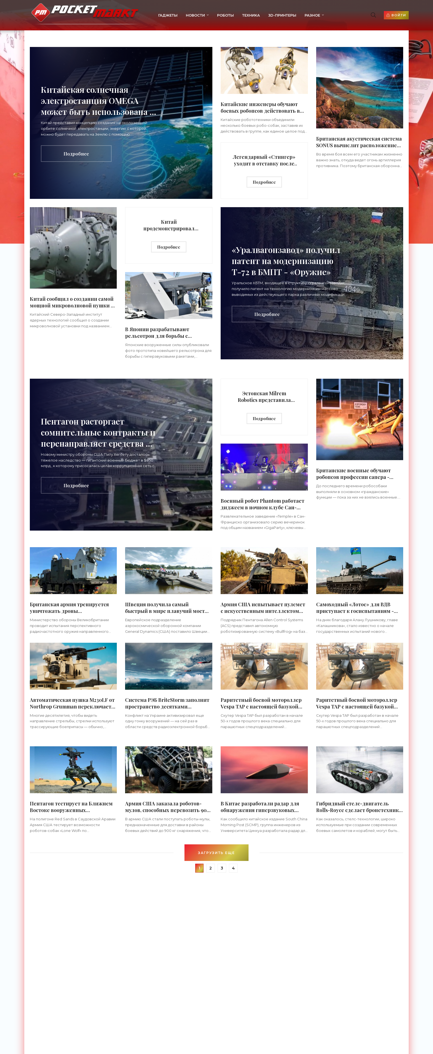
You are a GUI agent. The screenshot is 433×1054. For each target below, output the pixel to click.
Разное (303, 15)
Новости (186, 15)
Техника (242, 15)
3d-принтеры (274, 15)
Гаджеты (159, 15)
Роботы (216, 15)
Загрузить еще (216, 853)
